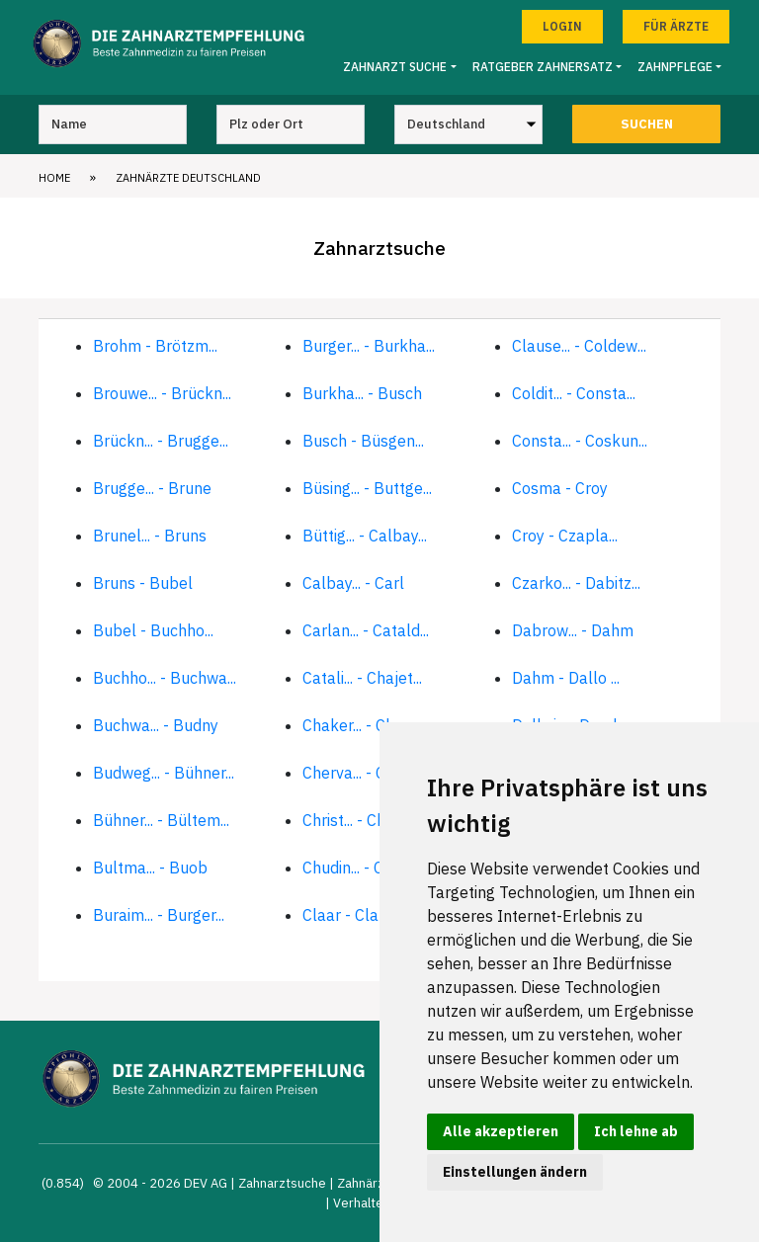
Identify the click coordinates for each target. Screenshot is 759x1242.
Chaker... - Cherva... (368, 725)
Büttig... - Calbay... (364, 535)
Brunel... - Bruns (150, 535)
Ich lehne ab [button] (636, 1131)
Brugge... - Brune (152, 488)
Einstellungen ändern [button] (515, 1172)
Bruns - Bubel (143, 583)
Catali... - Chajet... (362, 678)
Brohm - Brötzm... (155, 346)
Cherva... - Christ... (364, 773)
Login (562, 26)
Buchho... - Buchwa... (164, 678)
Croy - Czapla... (565, 535)
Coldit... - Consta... (573, 393)
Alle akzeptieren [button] (500, 1131)
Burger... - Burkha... (368, 346)
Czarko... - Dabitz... (576, 583)
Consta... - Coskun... (579, 441)
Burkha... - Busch (362, 393)
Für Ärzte (676, 26)
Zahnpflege (675, 66)
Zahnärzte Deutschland (188, 178)
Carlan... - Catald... (365, 630)
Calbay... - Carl (353, 583)
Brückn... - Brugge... (160, 441)
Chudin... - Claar (357, 867)
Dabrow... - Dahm (572, 630)
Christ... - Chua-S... (364, 820)
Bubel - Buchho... (153, 630)
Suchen (647, 124)
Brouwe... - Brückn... (162, 393)
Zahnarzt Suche (395, 66)
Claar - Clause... (357, 915)
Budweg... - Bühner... (163, 773)
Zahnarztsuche (282, 1183)
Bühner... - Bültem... (161, 820)
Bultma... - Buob (150, 867)
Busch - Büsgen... (363, 441)
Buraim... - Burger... (158, 915)
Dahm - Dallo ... (566, 678)
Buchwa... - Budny (155, 725)
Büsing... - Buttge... (367, 488)
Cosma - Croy (560, 488)
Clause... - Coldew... (579, 346)
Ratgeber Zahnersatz (542, 66)
